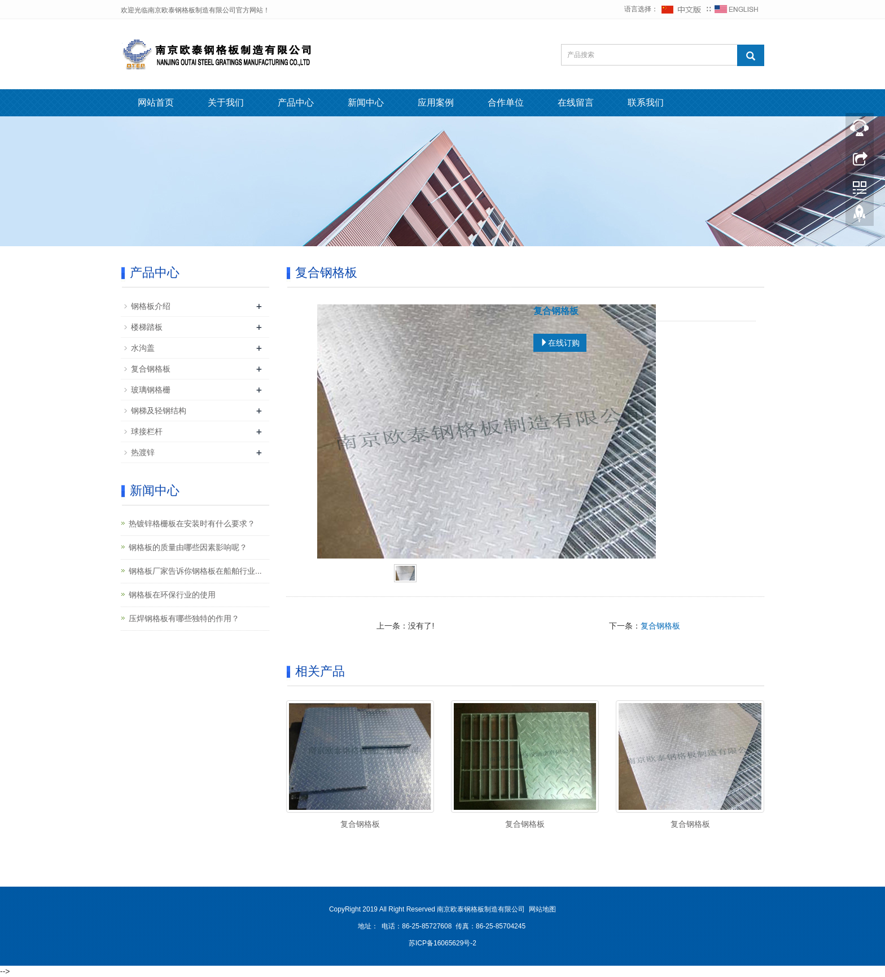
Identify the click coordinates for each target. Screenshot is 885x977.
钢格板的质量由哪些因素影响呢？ (188, 547)
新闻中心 (366, 102)
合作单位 (506, 102)
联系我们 (646, 102)
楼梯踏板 (147, 327)
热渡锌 (143, 452)
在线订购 (560, 342)
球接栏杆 (147, 431)
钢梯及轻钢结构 (158, 410)
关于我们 (226, 102)
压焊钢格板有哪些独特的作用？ (184, 618)
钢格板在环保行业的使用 (172, 594)
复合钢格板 (660, 625)
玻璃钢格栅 (150, 389)
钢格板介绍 (150, 306)
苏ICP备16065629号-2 (442, 943)
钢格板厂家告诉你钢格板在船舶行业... (195, 570)
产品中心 (296, 102)
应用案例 (436, 102)
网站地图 (542, 909)
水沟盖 (143, 347)
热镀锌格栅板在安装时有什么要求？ (192, 523)
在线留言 (576, 102)
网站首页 (156, 102)
